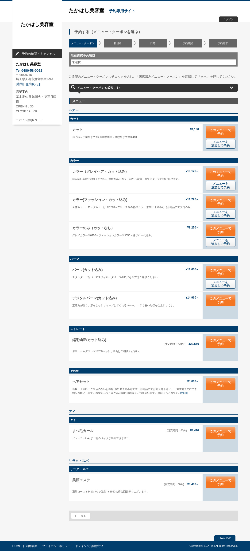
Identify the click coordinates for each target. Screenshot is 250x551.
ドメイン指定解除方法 (89, 546)
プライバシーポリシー (56, 546)
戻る (83, 515)
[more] (184, 392)
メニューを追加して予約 (220, 143)
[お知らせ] (33, 84)
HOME (16, 546)
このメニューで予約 (220, 132)
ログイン (228, 19)
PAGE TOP (225, 538)
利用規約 (31, 546)
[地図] (20, 84)
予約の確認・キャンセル (38, 53)
